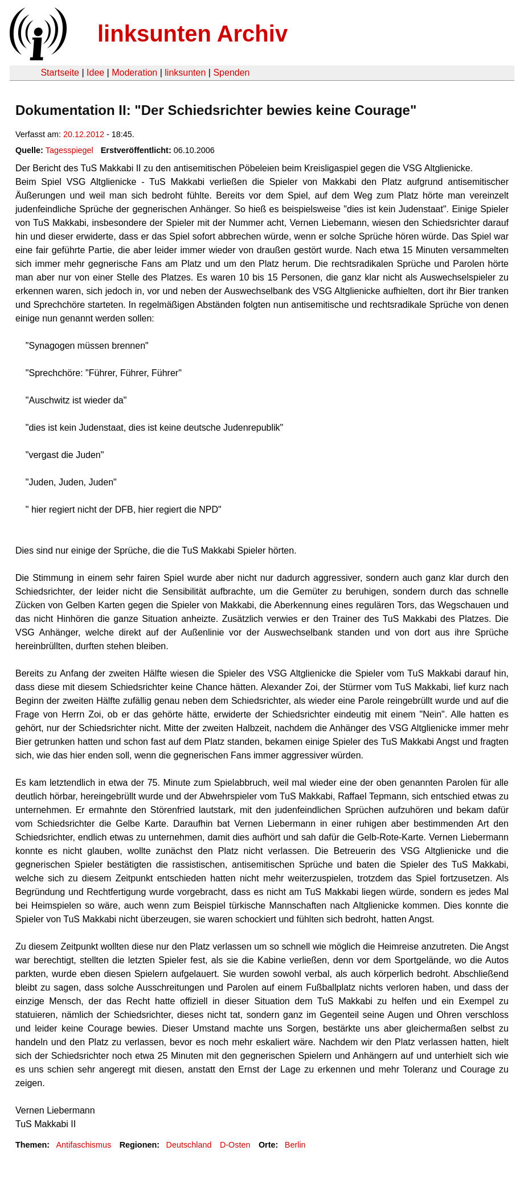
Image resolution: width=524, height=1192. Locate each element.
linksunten (185, 72)
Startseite (59, 72)
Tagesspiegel (69, 150)
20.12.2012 (83, 134)
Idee (95, 72)
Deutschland (189, 1144)
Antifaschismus (83, 1144)
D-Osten (235, 1144)
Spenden (231, 72)
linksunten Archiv (192, 33)
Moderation (134, 72)
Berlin (295, 1144)
